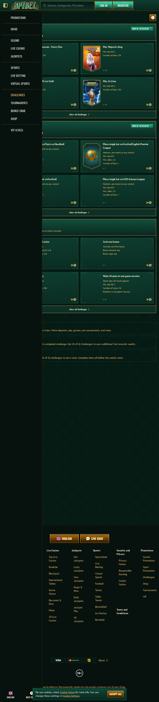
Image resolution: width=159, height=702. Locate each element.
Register (123, 5)
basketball (101, 606)
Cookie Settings (71, 695)
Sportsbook (101, 557)
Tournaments (150, 590)
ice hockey (101, 613)
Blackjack (54, 573)
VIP (144, 596)
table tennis (98, 598)
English (64, 538)
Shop (145, 583)
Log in (103, 5)
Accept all (115, 694)
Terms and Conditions (122, 611)
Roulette (53, 567)
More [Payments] (103, 660)
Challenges (149, 577)
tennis (98, 590)
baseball (99, 619)
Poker (52, 610)
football (99, 583)
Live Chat (94, 538)
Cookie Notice (67, 692)
